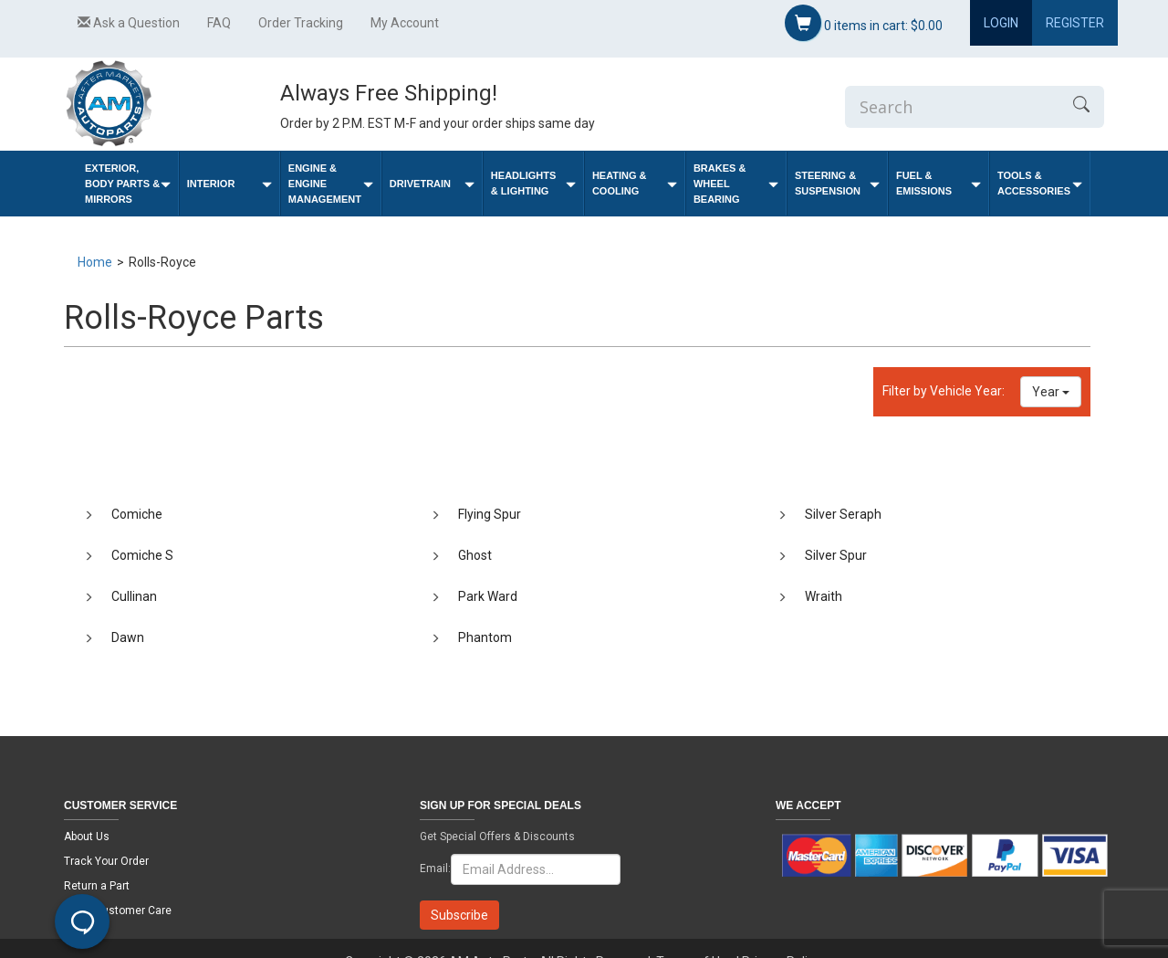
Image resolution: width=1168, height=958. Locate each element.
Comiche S (142, 555)
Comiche (136, 514)
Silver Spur (836, 555)
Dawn (127, 637)
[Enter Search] (951, 107)
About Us (87, 836)
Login (1001, 23)
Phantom (485, 637)
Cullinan (134, 596)
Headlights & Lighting (533, 183)
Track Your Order (106, 861)
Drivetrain (432, 184)
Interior (229, 184)
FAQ (219, 23)
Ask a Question (129, 23)
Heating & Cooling (634, 183)
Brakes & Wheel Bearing (736, 184)
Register (1075, 23)
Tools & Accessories (1039, 183)
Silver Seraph (843, 514)
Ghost (475, 555)
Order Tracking (300, 23)
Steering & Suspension (837, 183)
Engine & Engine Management (330, 184)
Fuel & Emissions (938, 183)
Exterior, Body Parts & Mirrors (128, 184)
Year (1050, 391)
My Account (404, 23)
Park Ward (487, 596)
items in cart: (864, 23)
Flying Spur (489, 514)
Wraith (823, 596)
